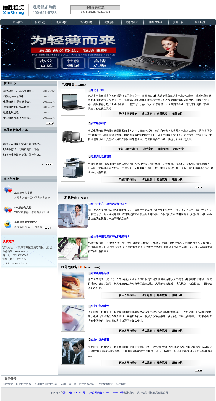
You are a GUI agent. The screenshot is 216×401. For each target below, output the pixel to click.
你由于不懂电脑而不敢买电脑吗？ (110, 236)
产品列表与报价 (128, 179)
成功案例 (147, 113)
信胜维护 (8, 384)
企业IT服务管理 (100, 339)
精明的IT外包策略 (13, 96)
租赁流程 (162, 113)
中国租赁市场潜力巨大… (17, 117)
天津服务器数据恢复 (46, 384)
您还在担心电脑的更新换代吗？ (109, 203)
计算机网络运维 (100, 273)
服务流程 (162, 295)
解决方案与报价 (128, 295)
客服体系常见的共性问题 (28, 226)
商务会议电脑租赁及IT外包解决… (22, 144)
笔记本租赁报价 (128, 113)
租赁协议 (177, 113)
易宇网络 (121, 384)
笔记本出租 (97, 90)
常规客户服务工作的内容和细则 (32, 197)
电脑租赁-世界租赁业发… (17, 101)
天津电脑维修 (68, 384)
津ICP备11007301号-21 (76, 392)
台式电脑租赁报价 (128, 148)
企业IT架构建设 (100, 305)
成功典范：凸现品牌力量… (18, 91)
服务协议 (177, 295)
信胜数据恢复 (23, 384)
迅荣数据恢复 (105, 384)
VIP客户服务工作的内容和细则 (31, 212)
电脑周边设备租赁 (101, 156)
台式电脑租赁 (98, 123)
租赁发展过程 (11, 112)
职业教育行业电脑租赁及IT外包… (22, 149)
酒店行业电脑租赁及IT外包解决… (22, 154)
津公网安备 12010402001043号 (106, 392)
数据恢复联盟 (87, 384)
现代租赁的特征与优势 (16, 107)
